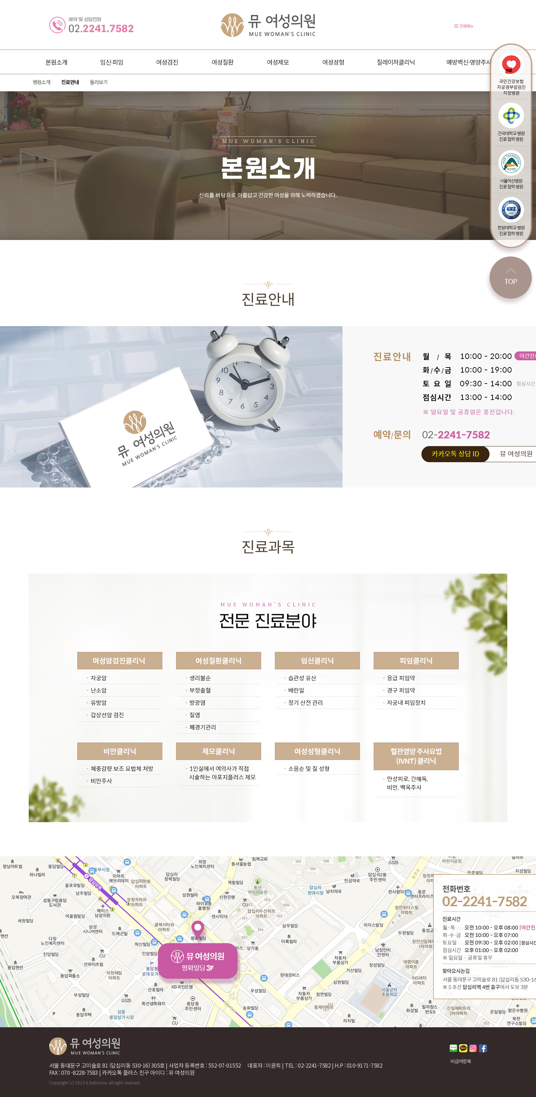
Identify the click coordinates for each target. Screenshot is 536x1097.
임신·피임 (111, 61)
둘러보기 (99, 81)
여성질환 (222, 61)
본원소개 (56, 61)
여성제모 (278, 61)
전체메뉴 (466, 26)
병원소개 (41, 81)
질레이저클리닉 (396, 61)
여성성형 (333, 61)
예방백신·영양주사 (469, 61)
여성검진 (167, 61)
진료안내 (70, 81)
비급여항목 (461, 1061)
